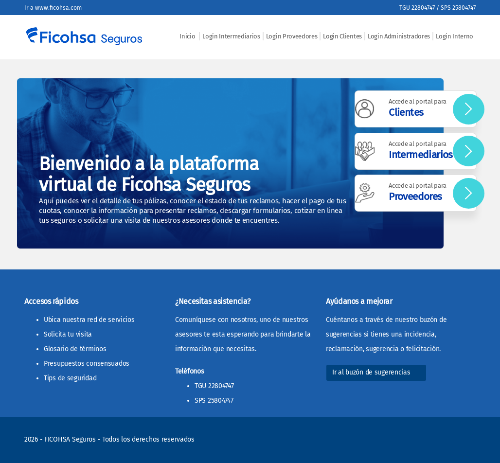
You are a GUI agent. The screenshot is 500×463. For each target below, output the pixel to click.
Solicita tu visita (68, 334)
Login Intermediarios (231, 36)
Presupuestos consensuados (86, 363)
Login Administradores (399, 36)
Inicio (187, 36)
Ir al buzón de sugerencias (371, 372)
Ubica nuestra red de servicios (89, 320)
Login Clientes (342, 36)
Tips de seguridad (70, 378)
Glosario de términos (75, 349)
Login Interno (454, 36)
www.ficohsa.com (58, 7)
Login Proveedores (292, 36)
